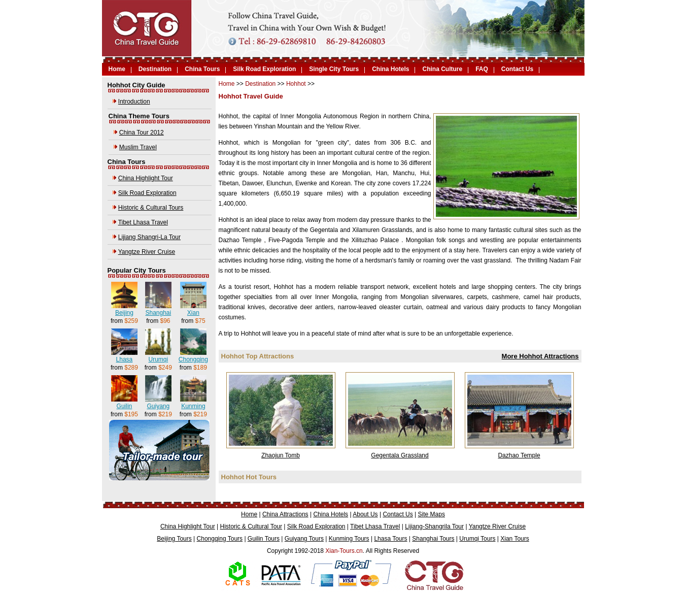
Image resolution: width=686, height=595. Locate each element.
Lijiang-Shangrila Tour (434, 526)
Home (117, 69)
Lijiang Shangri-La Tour (149, 237)
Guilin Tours (264, 538)
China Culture (442, 69)
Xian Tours (514, 538)
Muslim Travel (138, 147)
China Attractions (285, 514)
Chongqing (193, 359)
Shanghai (158, 312)
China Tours (202, 69)
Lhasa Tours (390, 538)
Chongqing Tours (220, 538)
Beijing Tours (174, 538)
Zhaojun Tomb (280, 455)
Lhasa (124, 359)
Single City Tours (334, 69)
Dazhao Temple (519, 455)
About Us (365, 514)
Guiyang (158, 406)
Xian (193, 312)
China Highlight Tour (145, 178)
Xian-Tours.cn (343, 550)
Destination (155, 69)
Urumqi (158, 359)
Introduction (134, 101)
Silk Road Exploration (264, 69)
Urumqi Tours (477, 538)
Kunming (193, 406)
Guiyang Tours (304, 538)
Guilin (124, 406)
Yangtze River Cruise (147, 251)
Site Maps (431, 514)
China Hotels (390, 69)
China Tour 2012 (141, 132)
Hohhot (296, 83)
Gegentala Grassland (399, 455)
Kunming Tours (349, 538)
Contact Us (517, 69)
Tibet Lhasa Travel (143, 222)
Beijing (124, 312)
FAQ (481, 69)
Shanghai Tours (433, 538)
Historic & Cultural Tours (150, 207)
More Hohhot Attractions (540, 356)
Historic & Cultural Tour (251, 526)
